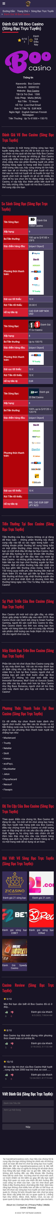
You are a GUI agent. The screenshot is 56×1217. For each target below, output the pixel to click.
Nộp (28, 1127)
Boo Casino (33, 90)
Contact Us (22, 1205)
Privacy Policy (35, 1205)
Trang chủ (22, 11)
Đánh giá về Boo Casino (17, 14)
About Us (10, 1205)
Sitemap (32, 1207)
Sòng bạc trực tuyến (42, 11)
